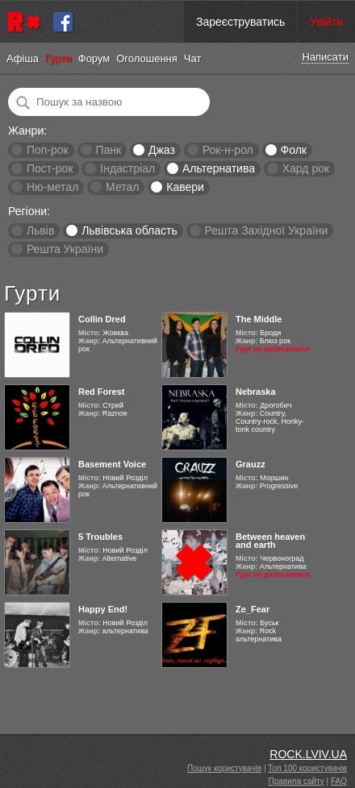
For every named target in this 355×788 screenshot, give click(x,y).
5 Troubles (100, 536)
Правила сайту (296, 781)
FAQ (339, 781)
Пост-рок (50, 168)
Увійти (326, 21)
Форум (94, 58)
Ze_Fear (252, 609)
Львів (40, 230)
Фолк (294, 149)
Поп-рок (48, 149)
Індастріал (127, 168)
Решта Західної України (266, 230)
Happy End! (102, 609)
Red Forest (101, 391)
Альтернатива (218, 168)
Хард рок (305, 168)
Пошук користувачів (224, 768)
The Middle (259, 319)
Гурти (58, 58)
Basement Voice (112, 464)
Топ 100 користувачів (307, 768)
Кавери (185, 186)
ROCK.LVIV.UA (308, 754)
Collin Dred (102, 319)
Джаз (161, 149)
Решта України (65, 249)
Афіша (22, 58)
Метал (122, 186)
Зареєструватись (240, 21)
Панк (108, 149)
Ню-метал (52, 186)
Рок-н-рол (228, 149)
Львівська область (129, 230)
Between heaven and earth (270, 541)
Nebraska (256, 391)
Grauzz (250, 464)
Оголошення (147, 58)
